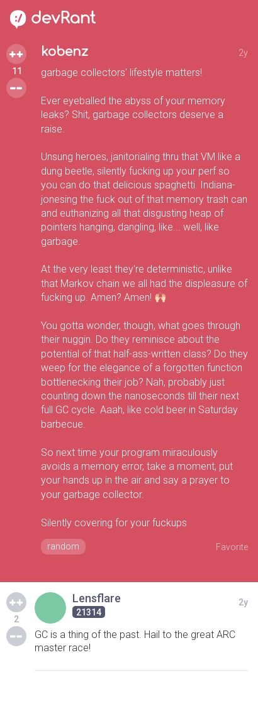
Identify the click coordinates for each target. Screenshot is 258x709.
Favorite (232, 547)
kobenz (64, 52)
